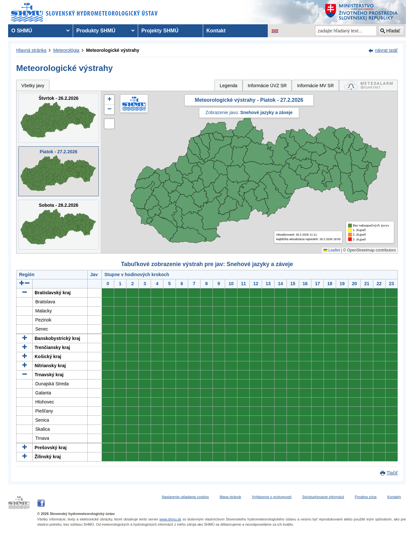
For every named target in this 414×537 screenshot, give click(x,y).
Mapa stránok (230, 497)
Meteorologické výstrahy (112, 50)
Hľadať (393, 30)
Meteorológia (66, 50)
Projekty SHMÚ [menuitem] (160, 30)
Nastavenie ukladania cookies (185, 497)
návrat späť (386, 50)
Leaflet (331, 250)
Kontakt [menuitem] (216, 30)
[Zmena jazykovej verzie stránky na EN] (274, 30)
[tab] (368, 85)
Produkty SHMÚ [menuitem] (95, 30)
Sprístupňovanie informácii (323, 497)
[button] (109, 100)
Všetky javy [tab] (32, 85)
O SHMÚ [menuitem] (21, 30)
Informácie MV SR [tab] (315, 85)
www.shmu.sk (170, 519)
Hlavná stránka (31, 50)
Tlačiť (392, 472)
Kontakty (394, 497)
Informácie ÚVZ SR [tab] (267, 85)
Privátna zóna (365, 497)
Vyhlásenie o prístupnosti (272, 497)
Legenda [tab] (228, 85)
